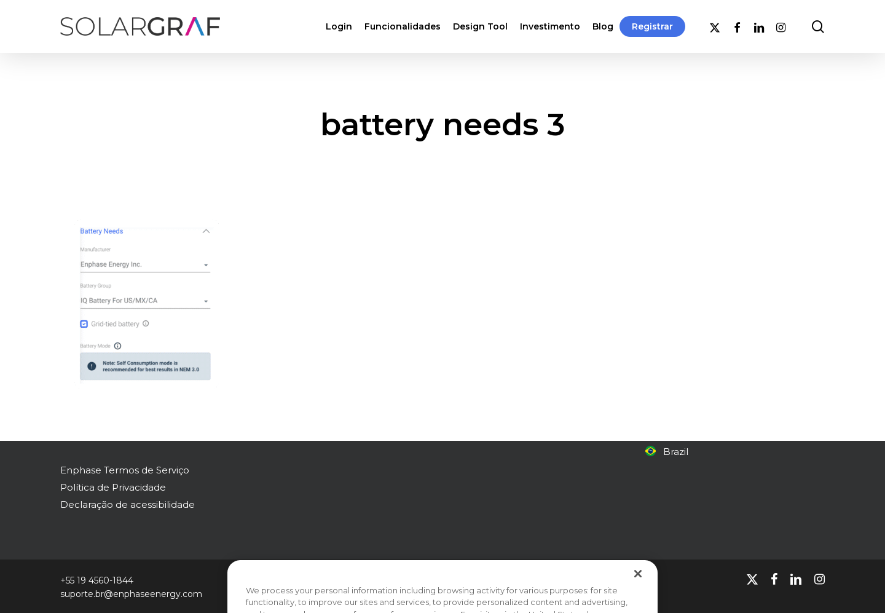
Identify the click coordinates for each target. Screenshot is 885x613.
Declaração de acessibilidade (127, 504)
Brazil (666, 451)
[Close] (637, 587)
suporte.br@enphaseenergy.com (131, 593)
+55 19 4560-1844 (96, 580)
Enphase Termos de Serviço (124, 470)
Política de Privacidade (113, 487)
